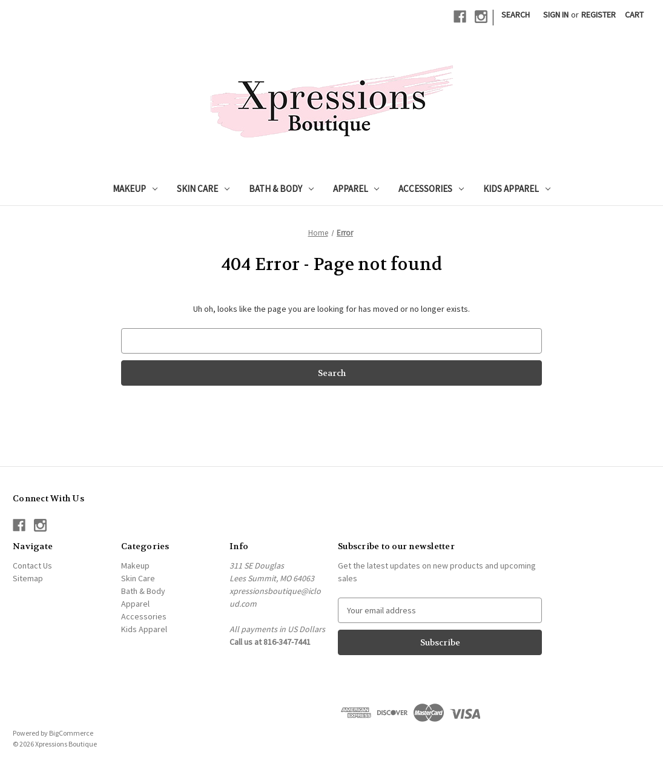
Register (598, 14)
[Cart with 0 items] (634, 15)
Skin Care (203, 188)
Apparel (356, 188)
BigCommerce (71, 732)
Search (515, 14)
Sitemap (28, 578)
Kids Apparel (516, 188)
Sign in (556, 14)
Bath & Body (281, 188)
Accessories (431, 188)
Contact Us (32, 565)
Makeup (135, 188)
